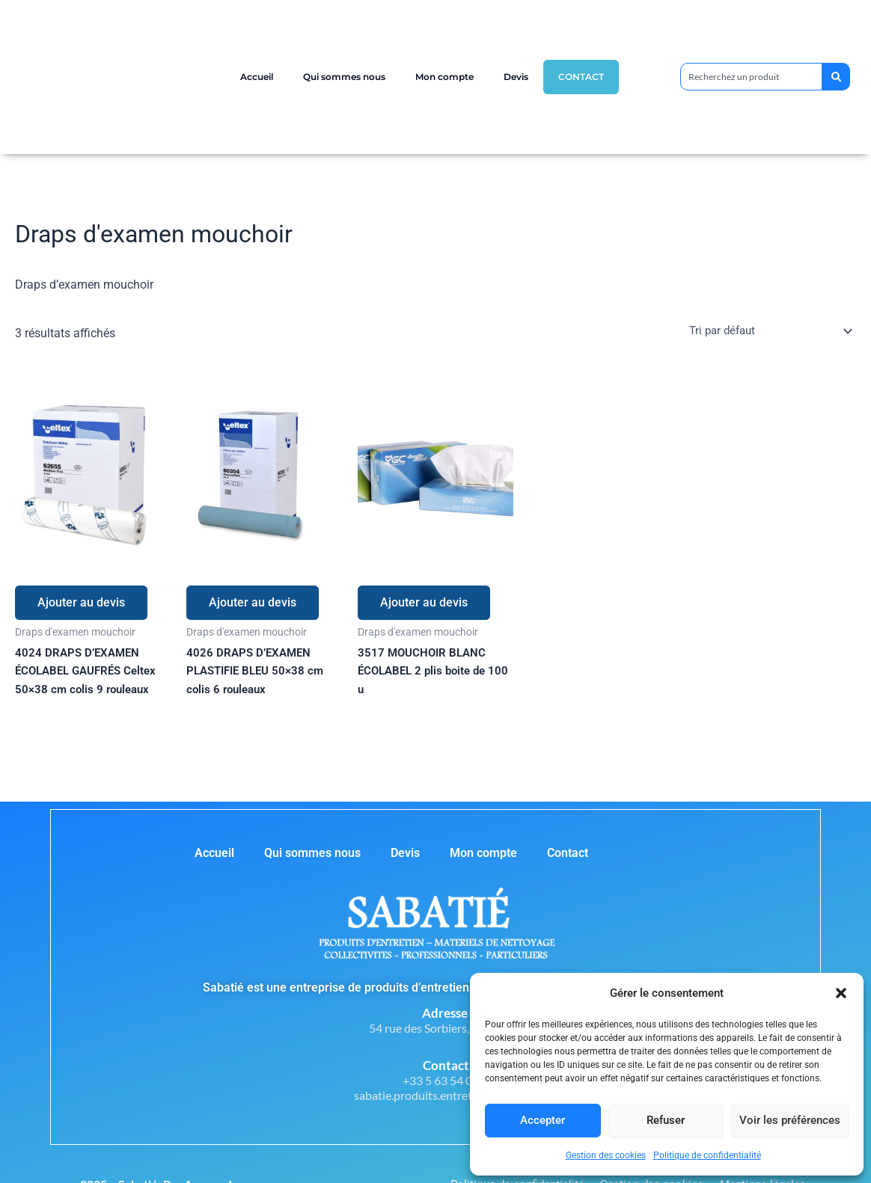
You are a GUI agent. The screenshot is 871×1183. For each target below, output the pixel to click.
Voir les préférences (789, 1120)
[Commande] (764, 330)
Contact (581, 76)
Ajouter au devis (81, 602)
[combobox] (749, 76)
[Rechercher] (834, 76)
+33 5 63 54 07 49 (448, 1080)
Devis (516, 76)
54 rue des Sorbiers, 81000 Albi (449, 1028)
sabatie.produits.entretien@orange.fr (448, 1095)
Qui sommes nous (344, 76)
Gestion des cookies (606, 1155)
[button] (841, 993)
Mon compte (444, 76)
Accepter (542, 1120)
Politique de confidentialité (707, 1155)
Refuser (666, 1120)
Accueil (256, 76)
